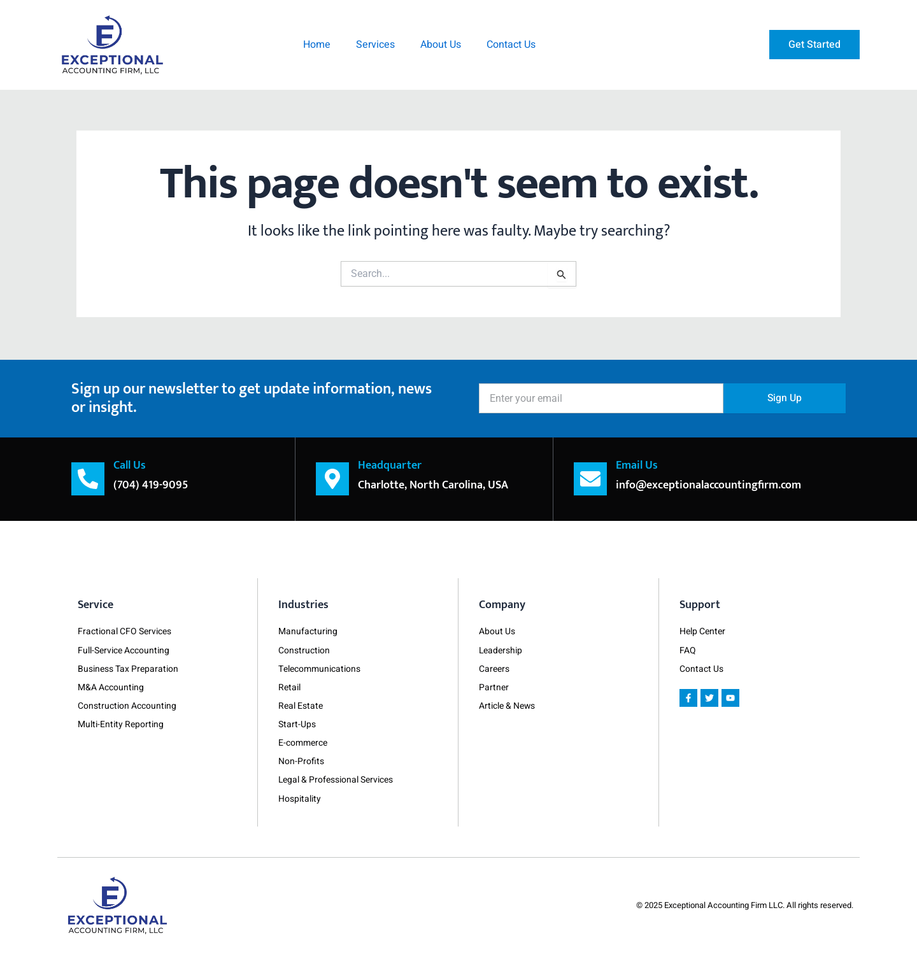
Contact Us (511, 44)
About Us (440, 44)
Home (317, 44)
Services (375, 44)
